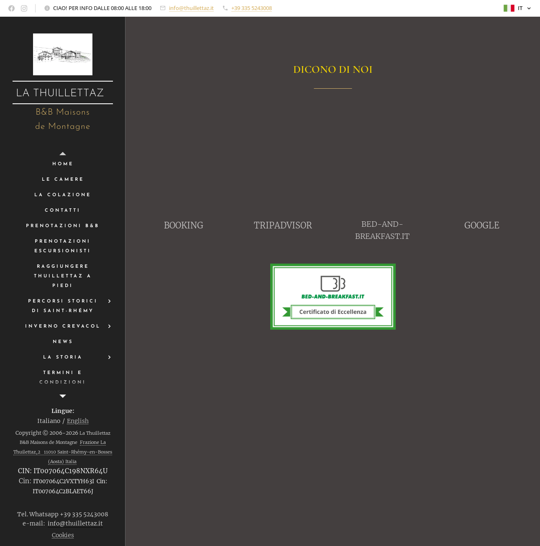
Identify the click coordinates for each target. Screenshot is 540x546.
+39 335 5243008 (251, 8)
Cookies (63, 535)
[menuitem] (63, 164)
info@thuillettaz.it (191, 8)
